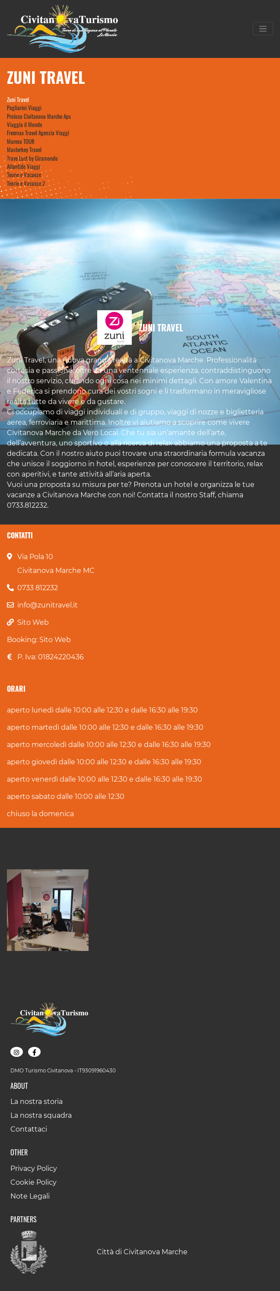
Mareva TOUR (21, 141)
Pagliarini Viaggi (24, 108)
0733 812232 (37, 588)
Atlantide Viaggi (23, 166)
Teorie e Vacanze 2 (26, 183)
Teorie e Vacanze (24, 175)
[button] (48, 910)
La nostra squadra (41, 1115)
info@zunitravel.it (47, 605)
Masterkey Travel (24, 150)
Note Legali (30, 1196)
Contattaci (28, 1129)
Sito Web (33, 622)
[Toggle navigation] (263, 28)
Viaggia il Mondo (24, 125)
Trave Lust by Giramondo (32, 158)
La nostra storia (36, 1101)
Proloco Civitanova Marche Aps (39, 116)
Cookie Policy (33, 1182)
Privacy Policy (33, 1168)
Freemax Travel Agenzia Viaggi (38, 133)
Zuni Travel (18, 99)
